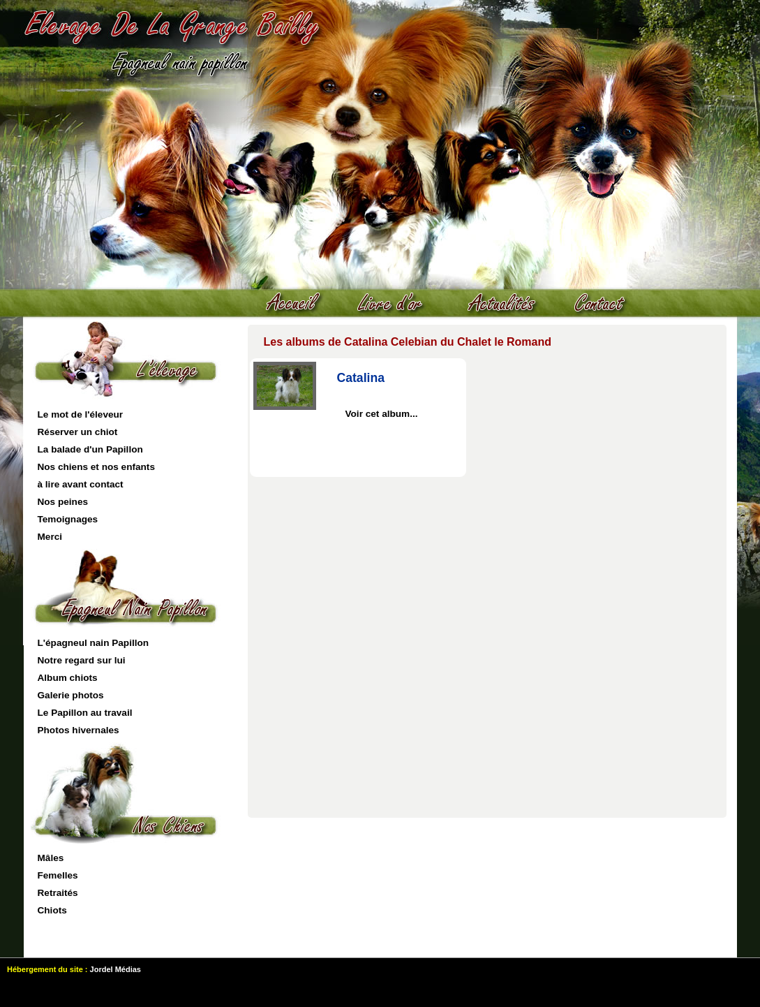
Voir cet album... (381, 414)
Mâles (51, 858)
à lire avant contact (81, 484)
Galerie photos (71, 695)
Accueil (299, 303)
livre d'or (397, 303)
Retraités (58, 893)
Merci (50, 536)
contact (606, 303)
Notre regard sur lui (82, 660)
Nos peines (63, 502)
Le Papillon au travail (85, 712)
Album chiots (68, 677)
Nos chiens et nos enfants (96, 467)
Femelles (58, 875)
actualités (508, 303)
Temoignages (68, 519)
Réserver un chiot (78, 432)
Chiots (52, 910)
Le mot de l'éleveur (81, 414)
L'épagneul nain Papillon (93, 643)
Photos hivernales (78, 730)
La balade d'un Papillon (90, 449)
